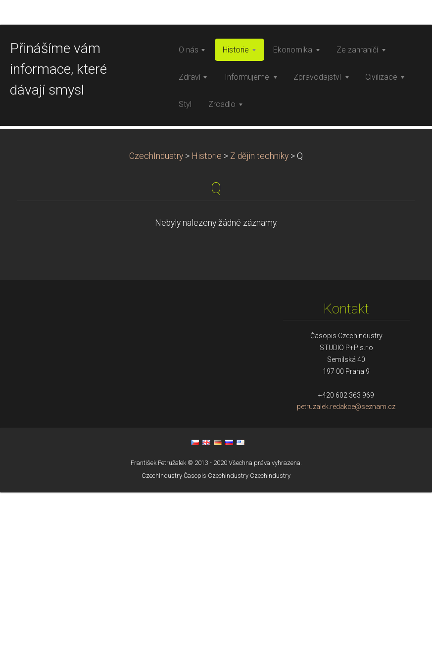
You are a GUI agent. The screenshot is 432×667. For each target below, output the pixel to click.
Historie (207, 330)
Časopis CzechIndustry (216, 650)
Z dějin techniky (259, 330)
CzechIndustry (156, 330)
